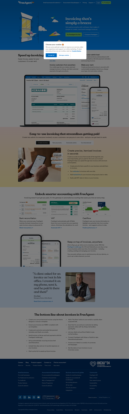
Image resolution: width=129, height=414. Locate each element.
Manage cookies (64, 55)
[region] (65, 50)
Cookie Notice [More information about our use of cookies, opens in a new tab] (76, 51)
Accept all (51, 55)
